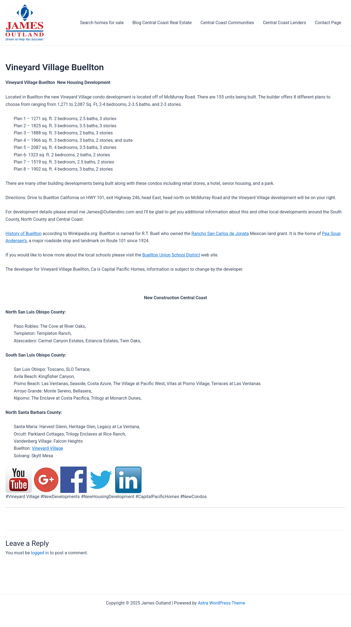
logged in (40, 552)
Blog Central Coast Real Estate (162, 22)
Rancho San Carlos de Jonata (220, 233)
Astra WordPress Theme (221, 603)
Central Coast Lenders (284, 22)
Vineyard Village (47, 448)
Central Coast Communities (227, 22)
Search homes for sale (102, 22)
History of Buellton (23, 233)
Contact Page (328, 22)
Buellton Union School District (171, 255)
